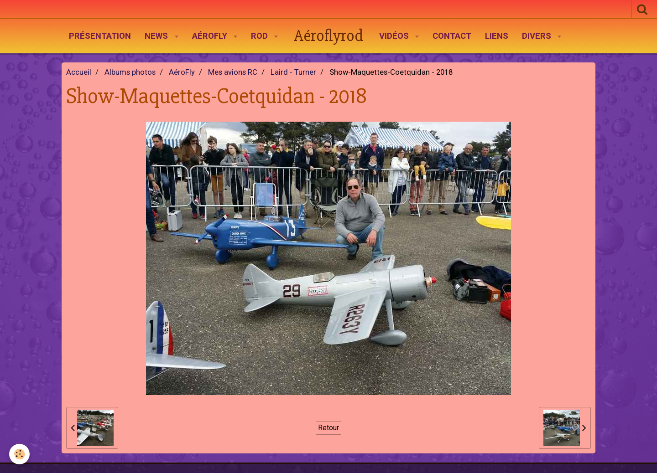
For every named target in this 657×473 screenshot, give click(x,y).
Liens (496, 36)
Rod (260, 36)
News (157, 36)
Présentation (100, 36)
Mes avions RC (232, 72)
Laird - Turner (293, 72)
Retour (328, 427)
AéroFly (210, 36)
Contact (452, 36)
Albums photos (130, 72)
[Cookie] (19, 454)
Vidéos (395, 36)
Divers (537, 36)
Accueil (78, 72)
